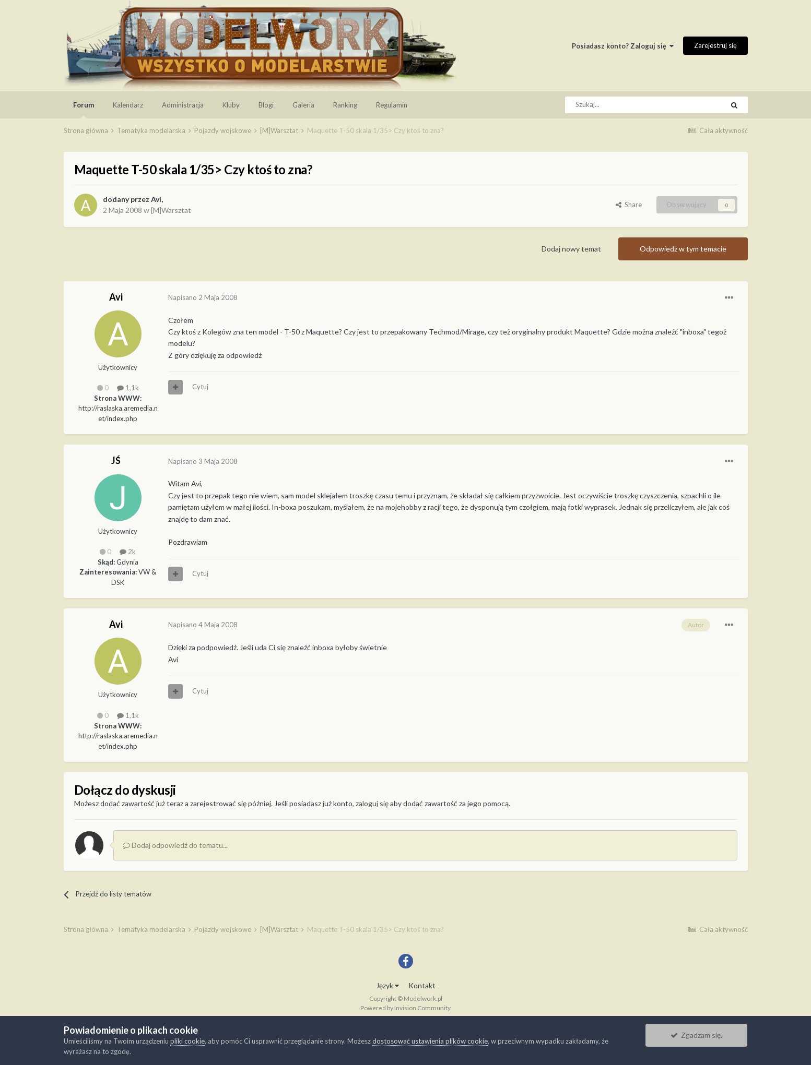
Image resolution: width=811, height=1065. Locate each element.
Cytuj (200, 386)
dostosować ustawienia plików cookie (430, 1041)
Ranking (345, 105)
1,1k (128, 388)
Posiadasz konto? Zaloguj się (623, 46)
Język (387, 985)
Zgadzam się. (696, 1035)
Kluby (231, 105)
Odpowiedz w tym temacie (683, 248)
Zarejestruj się (715, 45)
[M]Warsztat (171, 210)
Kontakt (422, 985)
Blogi (266, 105)
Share (629, 204)
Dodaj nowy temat (571, 248)
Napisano (203, 297)
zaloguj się (372, 803)
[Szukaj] (620, 105)
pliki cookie (187, 1041)
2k (128, 551)
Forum (83, 109)
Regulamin (391, 105)
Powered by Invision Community (405, 1008)
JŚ (116, 460)
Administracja (183, 105)
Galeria (303, 105)
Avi (156, 199)
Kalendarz (128, 105)
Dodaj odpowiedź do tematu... (175, 845)
